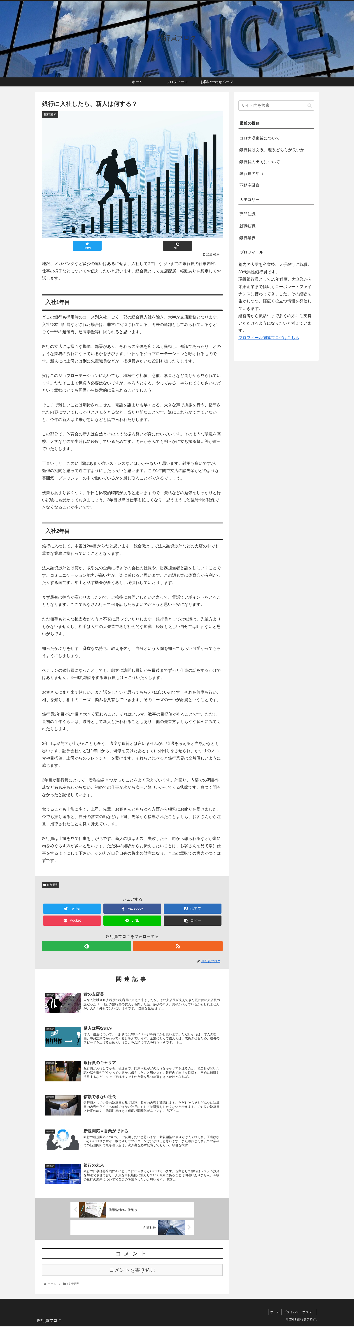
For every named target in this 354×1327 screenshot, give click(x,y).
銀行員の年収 (251, 173)
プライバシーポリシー (298, 1313)
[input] (276, 105)
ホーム (273, 1313)
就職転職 (247, 226)
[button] (310, 105)
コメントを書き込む (132, 1271)
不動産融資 (249, 185)
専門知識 (247, 214)
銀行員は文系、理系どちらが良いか (271, 150)
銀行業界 (50, 884)
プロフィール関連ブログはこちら (268, 337)
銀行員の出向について (259, 162)
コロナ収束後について (259, 138)
